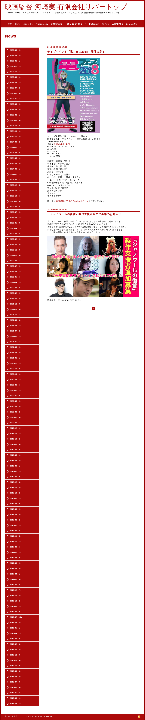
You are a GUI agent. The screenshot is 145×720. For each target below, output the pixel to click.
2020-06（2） (16, 396)
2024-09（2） (16, 142)
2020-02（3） (16, 417)
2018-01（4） (16, 531)
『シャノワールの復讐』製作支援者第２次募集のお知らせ (84, 214)
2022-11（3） (16, 250)
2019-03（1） (16, 466)
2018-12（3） (16, 482)
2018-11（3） (16, 487)
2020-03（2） (16, 412)
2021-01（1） (16, 358)
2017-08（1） (16, 552)
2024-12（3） (16, 126)
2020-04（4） (16, 406)
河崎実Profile (57, 24)
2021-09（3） (16, 320)
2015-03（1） (16, 703)
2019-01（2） (16, 477)
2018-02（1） (16, 525)
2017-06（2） (16, 563)
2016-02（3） (16, 644)
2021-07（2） (16, 331)
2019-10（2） (16, 439)
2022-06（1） (16, 271)
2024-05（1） (16, 158)
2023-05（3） (16, 223)
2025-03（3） (16, 109)
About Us (28, 24)
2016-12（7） (16, 590)
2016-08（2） (16, 612)
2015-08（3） (16, 676)
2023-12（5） (16, 185)
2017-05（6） (16, 568)
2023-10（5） (16, 196)
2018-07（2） (16, 504)
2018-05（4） (16, 514)
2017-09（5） (16, 547)
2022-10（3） (16, 255)
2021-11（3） (16, 309)
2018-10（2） (16, 493)
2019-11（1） (16, 433)
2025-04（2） (16, 104)
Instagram (94, 24)
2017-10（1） (16, 541)
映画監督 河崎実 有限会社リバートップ (66, 7)
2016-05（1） (16, 628)
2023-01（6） (16, 244)
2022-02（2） (16, 293)
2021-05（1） (16, 342)
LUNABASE (117, 24)
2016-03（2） (16, 639)
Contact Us (131, 24)
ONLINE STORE (74, 24)
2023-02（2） (16, 239)
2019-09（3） (16, 444)
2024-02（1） (16, 174)
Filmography (42, 24)
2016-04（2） (16, 633)
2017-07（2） (16, 558)
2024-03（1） (16, 169)
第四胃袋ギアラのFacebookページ (72, 201)
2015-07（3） (16, 682)
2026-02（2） (16, 55)
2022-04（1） (16, 282)
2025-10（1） (16, 72)
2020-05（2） (16, 401)
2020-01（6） (16, 423)
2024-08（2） (16, 147)
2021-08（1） (16, 325)
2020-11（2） (16, 369)
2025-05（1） (16, 99)
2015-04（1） (16, 698)
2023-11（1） (16, 190)
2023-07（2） (16, 212)
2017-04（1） (16, 574)
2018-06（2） (16, 509)
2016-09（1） (16, 606)
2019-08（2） (16, 450)
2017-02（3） (16, 585)
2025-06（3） (16, 93)
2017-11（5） (16, 536)
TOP (10, 24)
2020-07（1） (16, 390)
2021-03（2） (16, 352)
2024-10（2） (16, 136)
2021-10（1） (16, 315)
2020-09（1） (16, 379)
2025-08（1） (16, 82)
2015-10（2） (16, 666)
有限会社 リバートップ (22, 716)
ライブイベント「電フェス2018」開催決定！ (76, 51)
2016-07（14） (16, 617)
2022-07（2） (16, 266)
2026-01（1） (16, 61)
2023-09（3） (16, 201)
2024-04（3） (16, 163)
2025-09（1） (16, 77)
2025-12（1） (16, 66)
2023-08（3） (16, 207)
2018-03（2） (16, 520)
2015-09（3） (16, 671)
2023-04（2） (16, 228)
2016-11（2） (16, 595)
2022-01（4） (16, 298)
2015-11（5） (16, 660)
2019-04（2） (16, 460)
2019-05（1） (16, 455)
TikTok (105, 24)
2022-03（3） (16, 288)
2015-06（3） (16, 687)
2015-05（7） (16, 693)
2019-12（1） (16, 428)
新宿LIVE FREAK (62, 144)
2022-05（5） (16, 277)
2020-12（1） (16, 363)
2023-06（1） (16, 217)
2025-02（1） (16, 115)
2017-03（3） (16, 579)
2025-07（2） (16, 88)
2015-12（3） (16, 655)
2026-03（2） (16, 50)
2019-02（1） (16, 471)
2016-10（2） (16, 601)
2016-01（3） (16, 649)
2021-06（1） (16, 336)
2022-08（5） (16, 261)
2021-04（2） (16, 347)
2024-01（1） (16, 180)
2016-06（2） (16, 622)
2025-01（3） (16, 120)
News (18, 24)
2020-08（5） (16, 385)
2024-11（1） (16, 131)
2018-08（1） (16, 498)
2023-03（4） (16, 234)
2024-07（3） (16, 153)
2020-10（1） (16, 374)
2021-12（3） (16, 304)
